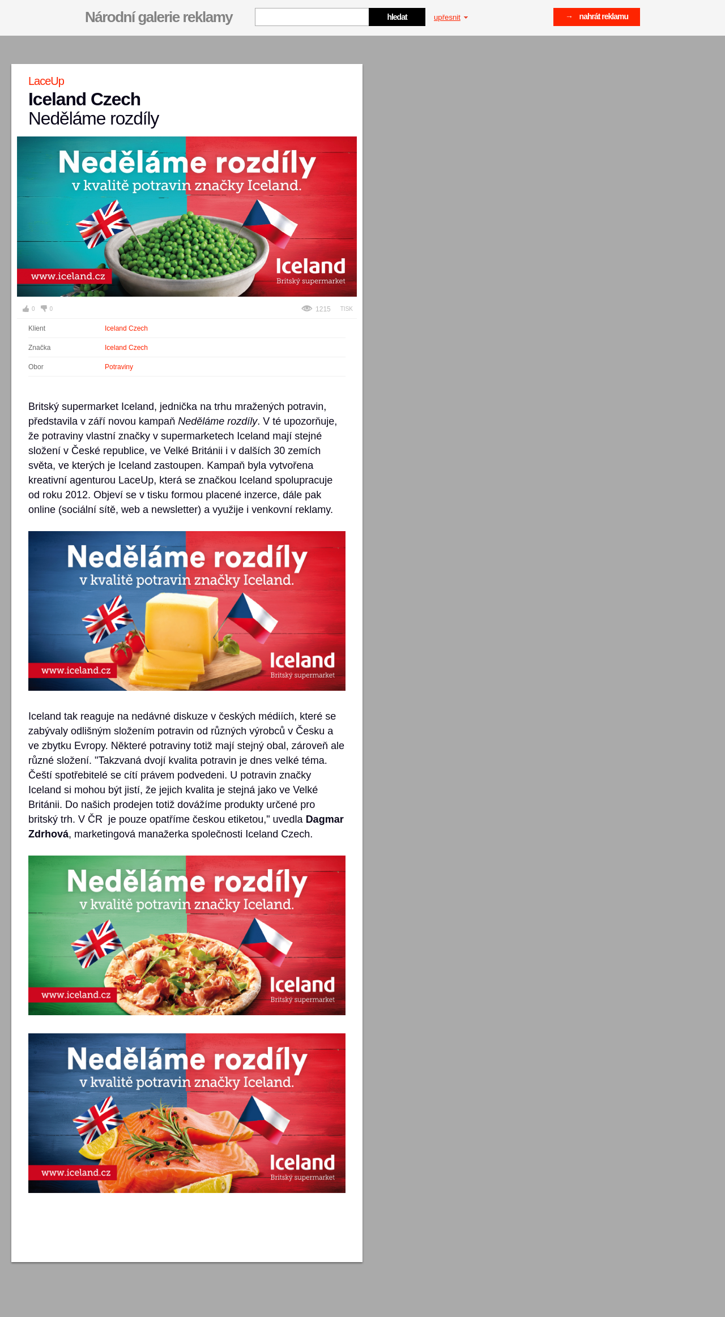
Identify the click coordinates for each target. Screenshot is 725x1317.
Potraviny (119, 367)
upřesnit (451, 17)
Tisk (346, 309)
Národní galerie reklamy (158, 16)
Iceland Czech (126, 328)
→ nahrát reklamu (596, 16)
